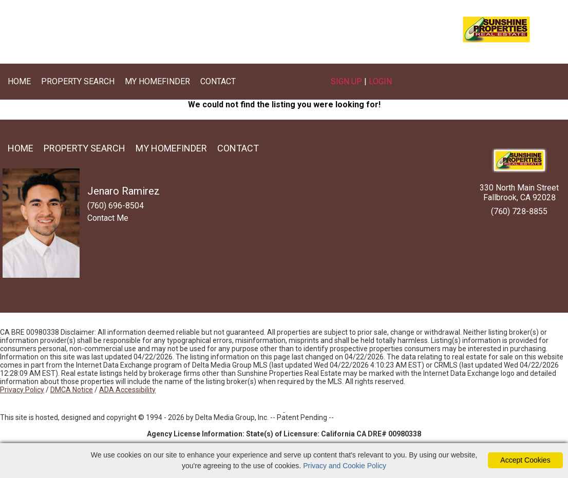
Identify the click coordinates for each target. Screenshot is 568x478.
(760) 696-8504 (211, 33)
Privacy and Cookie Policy (344, 466)
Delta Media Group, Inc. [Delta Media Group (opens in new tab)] (232, 417)
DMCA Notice (71, 390)
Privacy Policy (22, 390)
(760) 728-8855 (519, 211)
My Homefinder (157, 81)
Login (380, 81)
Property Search (78, 81)
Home (19, 81)
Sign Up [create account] (346, 81)
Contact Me (107, 218)
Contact (218, 81)
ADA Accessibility (127, 390)
